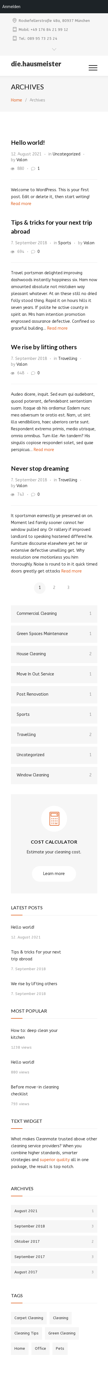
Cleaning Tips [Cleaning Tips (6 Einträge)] (26, 1333)
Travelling (67, 358)
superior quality (55, 1159)
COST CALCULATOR (54, 841)
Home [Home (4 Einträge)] (19, 1348)
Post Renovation (54, 694)
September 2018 (54, 1226)
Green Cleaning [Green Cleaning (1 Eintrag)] (61, 1333)
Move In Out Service (54, 674)
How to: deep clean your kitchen (34, 1034)
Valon (21, 159)
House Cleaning (54, 654)
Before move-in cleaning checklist (35, 1091)
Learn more (54, 873)
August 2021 (54, 1211)
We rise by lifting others (44, 346)
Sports (64, 243)
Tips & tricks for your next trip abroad (36, 956)
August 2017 (54, 1272)
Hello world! (28, 142)
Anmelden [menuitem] (11, 6)
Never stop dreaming (40, 468)
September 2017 (54, 1257)
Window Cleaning (54, 775)
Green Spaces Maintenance (54, 633)
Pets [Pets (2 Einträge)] (60, 1348)
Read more (21, 203)
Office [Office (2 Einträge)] (40, 1348)
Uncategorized (66, 154)
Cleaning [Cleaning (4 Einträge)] (60, 1318)
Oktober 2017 (54, 1241)
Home (16, 100)
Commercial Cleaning (54, 613)
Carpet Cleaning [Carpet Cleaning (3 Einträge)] (28, 1318)
